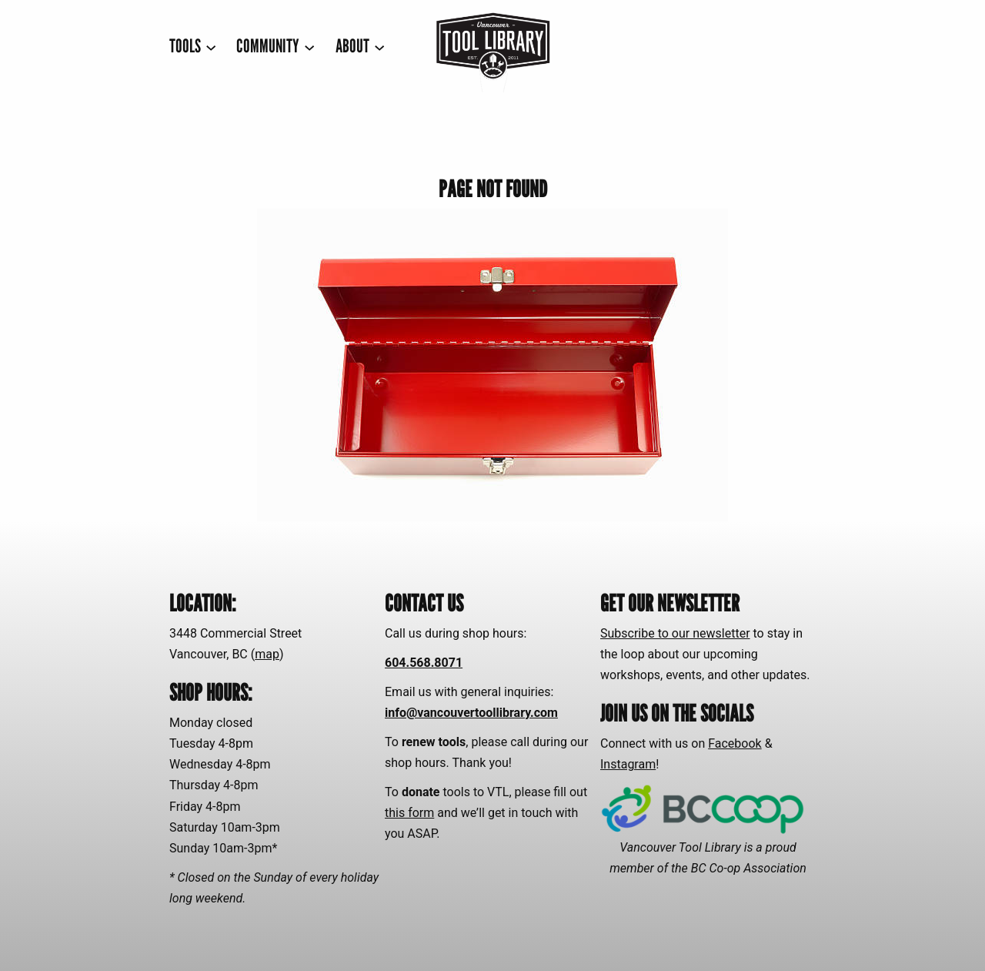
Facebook (734, 743)
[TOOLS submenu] (192, 46)
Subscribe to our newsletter (675, 633)
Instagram (628, 764)
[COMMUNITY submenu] (275, 46)
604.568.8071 (423, 662)
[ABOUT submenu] (360, 46)
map (267, 654)
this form (409, 812)
